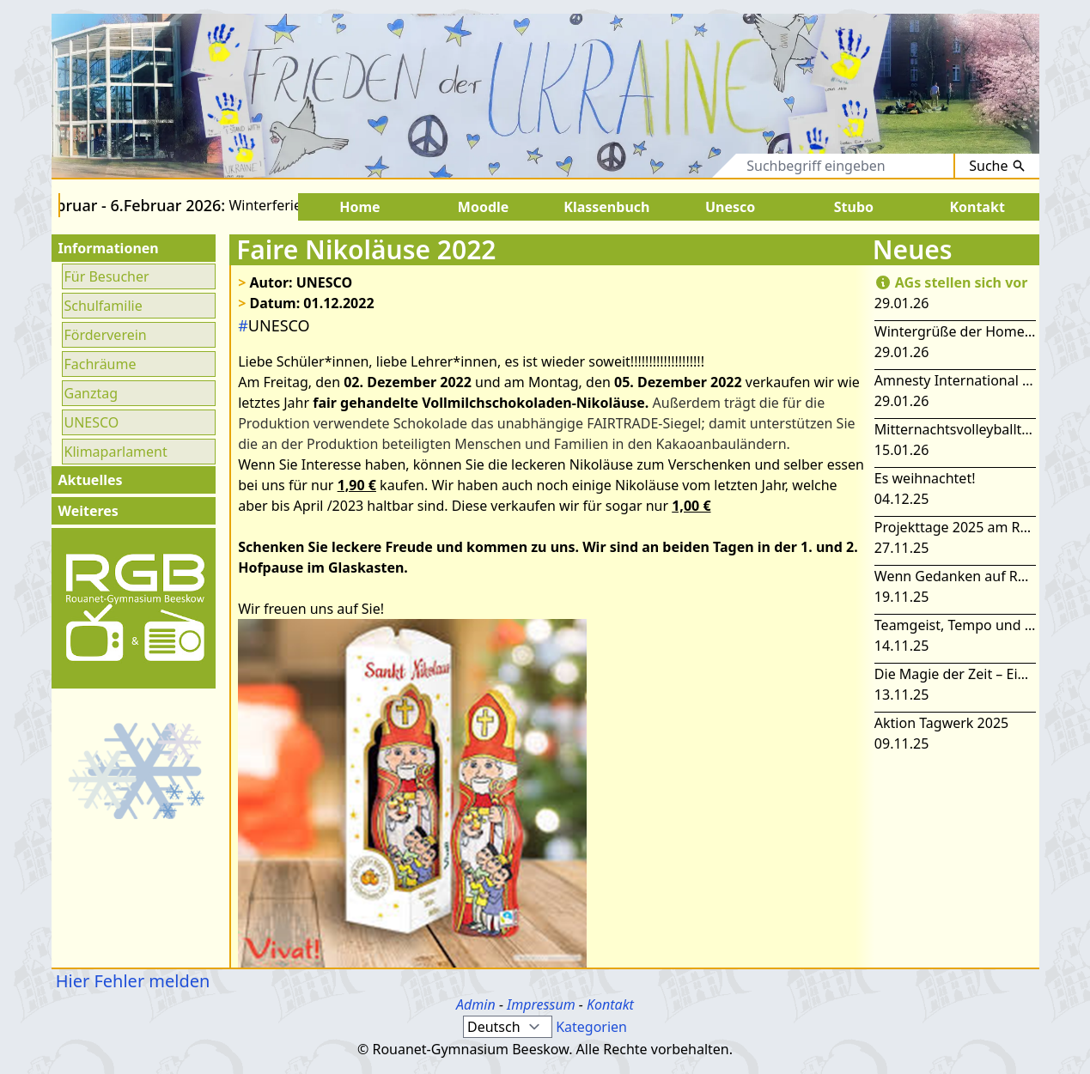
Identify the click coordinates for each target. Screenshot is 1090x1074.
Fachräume (100, 364)
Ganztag (91, 393)
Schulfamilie (103, 305)
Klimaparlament (115, 451)
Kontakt (610, 1004)
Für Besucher (106, 276)
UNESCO (91, 422)
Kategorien (591, 1026)
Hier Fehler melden (131, 980)
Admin (476, 1004)
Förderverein (105, 334)
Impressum (541, 1004)
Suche (997, 165)
